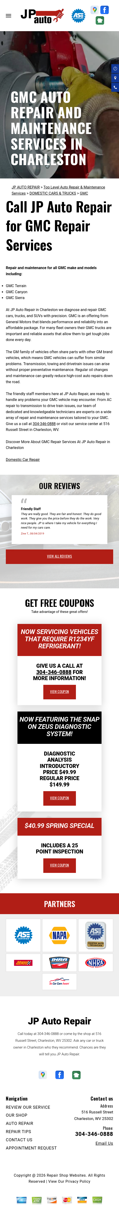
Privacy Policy (77, 1181)
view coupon (59, 691)
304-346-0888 (44, 424)
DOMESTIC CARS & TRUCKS (53, 193)
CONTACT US (19, 1139)
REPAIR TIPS (18, 1131)
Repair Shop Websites (66, 1175)
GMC (84, 193)
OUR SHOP (16, 1115)
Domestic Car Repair (23, 459)
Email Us (104, 1143)
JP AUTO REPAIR (26, 187)
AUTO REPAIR (19, 1123)
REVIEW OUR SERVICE (28, 1107)
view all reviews (59, 556)
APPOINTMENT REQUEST (31, 1148)
